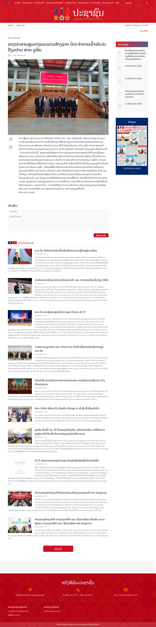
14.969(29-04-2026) (133, 78)
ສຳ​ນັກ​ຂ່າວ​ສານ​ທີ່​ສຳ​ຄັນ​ (17, 607)
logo (78, 14)
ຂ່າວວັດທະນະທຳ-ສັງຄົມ (54, 2)
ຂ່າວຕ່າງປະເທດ (83, 2)
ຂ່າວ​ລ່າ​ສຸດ (123, 44)
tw (11, 147)
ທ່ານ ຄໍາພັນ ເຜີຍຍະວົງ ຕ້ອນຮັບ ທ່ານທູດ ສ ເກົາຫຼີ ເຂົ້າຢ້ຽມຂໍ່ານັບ (67, 408)
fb (11, 139)
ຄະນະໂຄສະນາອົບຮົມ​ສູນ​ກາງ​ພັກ (18, 611)
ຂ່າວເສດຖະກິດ (39, 2)
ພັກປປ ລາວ (21, 25)
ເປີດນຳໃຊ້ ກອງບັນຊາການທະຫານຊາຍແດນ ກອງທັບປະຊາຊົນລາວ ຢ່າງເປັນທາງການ (70, 382)
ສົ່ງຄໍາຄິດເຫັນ (101, 235)
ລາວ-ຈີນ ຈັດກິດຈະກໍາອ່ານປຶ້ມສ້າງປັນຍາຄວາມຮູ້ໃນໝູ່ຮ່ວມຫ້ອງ (66, 251)
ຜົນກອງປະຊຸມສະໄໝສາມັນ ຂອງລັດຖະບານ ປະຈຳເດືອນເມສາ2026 (134, 94)
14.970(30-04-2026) (133, 66)
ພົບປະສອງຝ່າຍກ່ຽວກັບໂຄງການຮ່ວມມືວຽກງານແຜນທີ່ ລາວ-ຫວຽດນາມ (71, 493)
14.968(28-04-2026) (133, 103)
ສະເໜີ (11, 25)
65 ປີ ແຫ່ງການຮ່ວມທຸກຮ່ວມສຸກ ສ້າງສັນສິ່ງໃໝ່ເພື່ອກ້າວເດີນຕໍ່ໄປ (67, 461)
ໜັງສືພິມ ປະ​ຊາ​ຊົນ (14, 615)
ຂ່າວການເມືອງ (28, 2)
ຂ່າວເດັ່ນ (18, 2)
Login (117, 2)
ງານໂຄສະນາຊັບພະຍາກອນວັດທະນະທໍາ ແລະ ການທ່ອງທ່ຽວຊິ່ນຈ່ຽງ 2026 (71, 280)
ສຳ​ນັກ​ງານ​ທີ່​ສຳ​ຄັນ (51, 607)
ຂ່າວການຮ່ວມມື (107, 2)
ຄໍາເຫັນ (12, 205)
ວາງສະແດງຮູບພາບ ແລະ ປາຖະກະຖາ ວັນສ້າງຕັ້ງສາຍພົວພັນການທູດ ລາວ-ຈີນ (69, 349)
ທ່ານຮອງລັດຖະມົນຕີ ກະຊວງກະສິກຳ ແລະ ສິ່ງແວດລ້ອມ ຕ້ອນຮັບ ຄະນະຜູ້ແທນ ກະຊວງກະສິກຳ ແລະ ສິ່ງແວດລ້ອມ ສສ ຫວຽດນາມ (70, 521)
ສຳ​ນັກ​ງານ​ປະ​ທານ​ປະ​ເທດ (52, 611)
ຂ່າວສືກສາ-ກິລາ (70, 2)
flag (9, 3)
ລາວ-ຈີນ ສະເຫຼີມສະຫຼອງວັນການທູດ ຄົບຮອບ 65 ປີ (60, 312)
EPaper (132, 121)
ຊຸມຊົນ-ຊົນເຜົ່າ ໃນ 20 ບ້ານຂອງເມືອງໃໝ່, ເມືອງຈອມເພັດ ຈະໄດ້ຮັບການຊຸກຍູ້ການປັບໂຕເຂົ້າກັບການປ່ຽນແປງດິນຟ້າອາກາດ (70, 432)
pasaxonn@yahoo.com (128, 595)
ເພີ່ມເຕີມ (58, 548)
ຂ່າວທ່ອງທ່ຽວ (96, 2)
